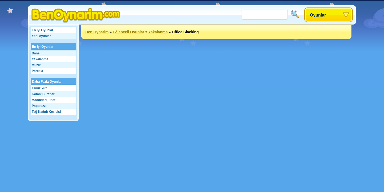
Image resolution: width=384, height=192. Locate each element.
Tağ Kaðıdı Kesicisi (46, 112)
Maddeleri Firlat (43, 100)
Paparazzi (39, 106)
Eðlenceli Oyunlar (128, 32)
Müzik (36, 65)
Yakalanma (40, 59)
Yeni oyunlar (41, 36)
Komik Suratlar (43, 94)
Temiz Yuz (39, 88)
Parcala (37, 71)
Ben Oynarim (97, 32)
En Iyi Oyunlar (42, 30)
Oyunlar (318, 15)
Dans (35, 53)
